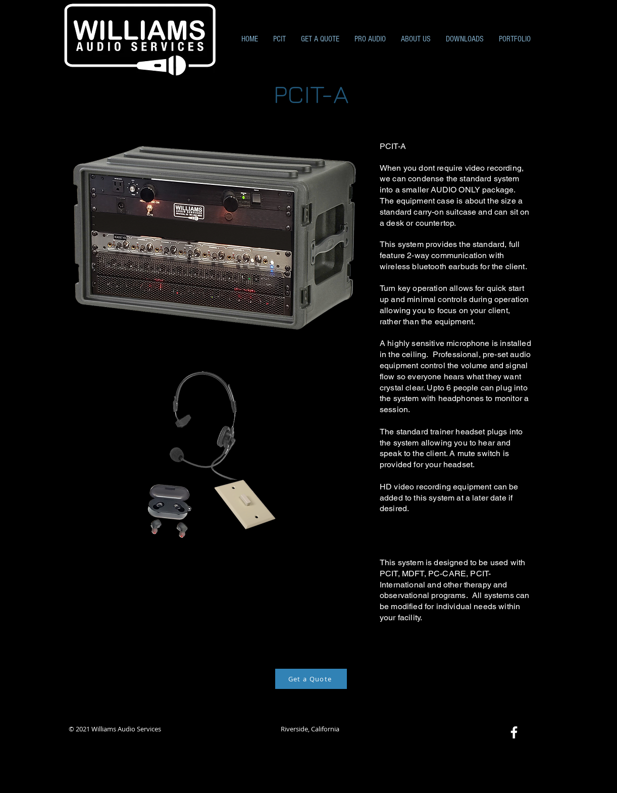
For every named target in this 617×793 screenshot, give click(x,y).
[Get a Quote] (311, 679)
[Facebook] (514, 732)
